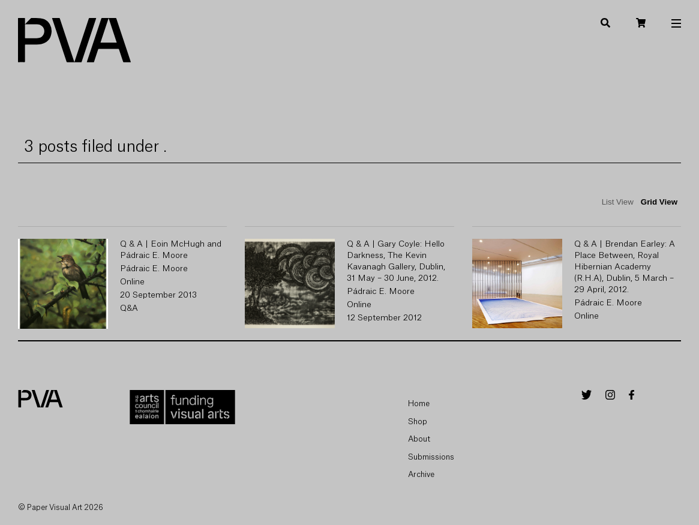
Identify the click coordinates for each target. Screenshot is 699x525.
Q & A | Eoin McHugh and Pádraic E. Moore (170, 250)
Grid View (659, 201)
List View (618, 201)
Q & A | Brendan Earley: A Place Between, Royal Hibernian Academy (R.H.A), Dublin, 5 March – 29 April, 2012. (624, 267)
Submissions (431, 457)
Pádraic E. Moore (154, 269)
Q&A (129, 308)
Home (419, 403)
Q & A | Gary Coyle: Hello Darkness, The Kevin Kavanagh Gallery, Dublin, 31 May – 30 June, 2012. (396, 261)
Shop (417, 421)
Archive (421, 474)
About (419, 439)
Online (132, 282)
